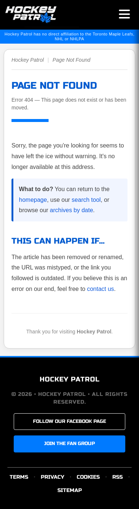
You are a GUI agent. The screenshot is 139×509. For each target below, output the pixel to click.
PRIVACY (52, 477)
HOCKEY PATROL (70, 379)
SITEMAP (69, 490)
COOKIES (88, 477)
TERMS (19, 477)
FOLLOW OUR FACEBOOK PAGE (69, 421)
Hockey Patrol (27, 60)
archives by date (71, 210)
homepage (33, 200)
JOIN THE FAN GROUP (69, 444)
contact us (100, 289)
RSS (117, 477)
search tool (86, 200)
